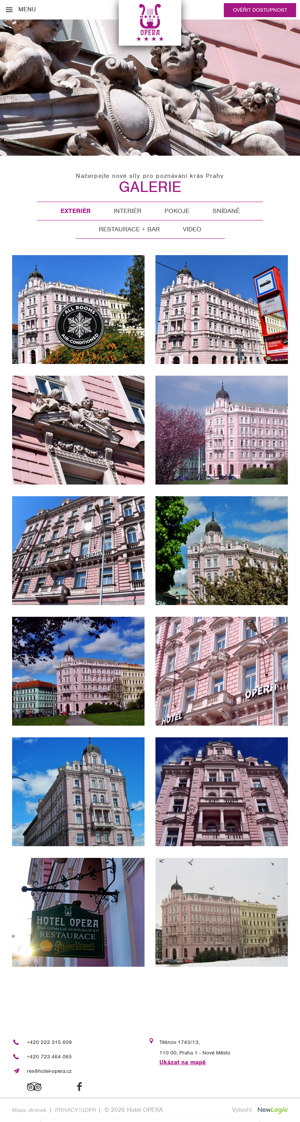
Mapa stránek (29, 1109)
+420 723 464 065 (49, 1056)
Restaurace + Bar (129, 229)
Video (192, 229)
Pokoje (176, 211)
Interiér (127, 211)
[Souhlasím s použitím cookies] (216, 1110)
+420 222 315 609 (49, 1042)
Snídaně (226, 211)
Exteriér (76, 211)
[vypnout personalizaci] (123, 1110)
